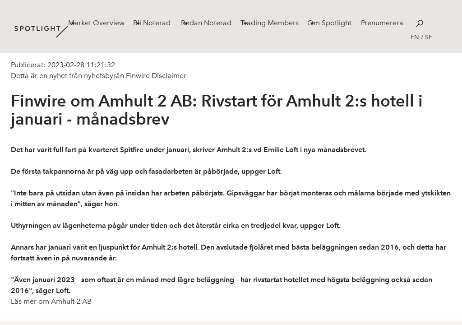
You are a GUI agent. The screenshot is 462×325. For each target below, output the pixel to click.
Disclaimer (168, 75)
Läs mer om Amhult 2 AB (51, 301)
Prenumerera (382, 23)
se (428, 37)
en (415, 37)
